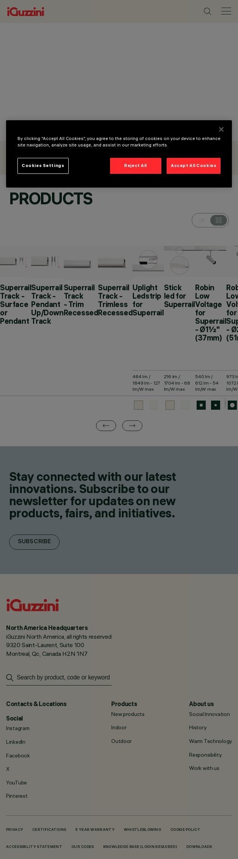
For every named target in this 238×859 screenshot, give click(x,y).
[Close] (221, 129)
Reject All (135, 165)
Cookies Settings (43, 165)
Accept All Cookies (193, 165)
